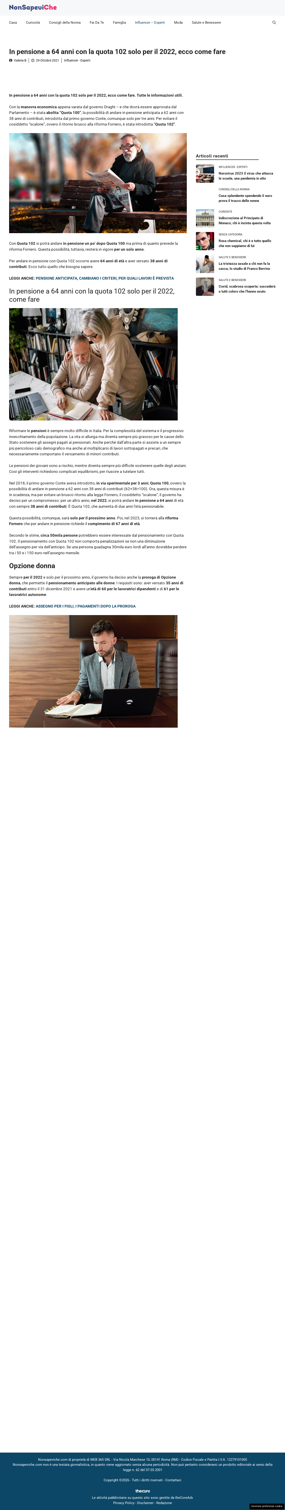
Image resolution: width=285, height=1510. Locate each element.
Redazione (164, 1503)
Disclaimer (145, 1503)
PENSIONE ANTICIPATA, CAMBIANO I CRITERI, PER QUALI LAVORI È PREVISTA (105, 278)
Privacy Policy (123, 1503)
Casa (13, 23)
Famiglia (119, 23)
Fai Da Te (97, 23)
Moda (178, 23)
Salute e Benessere (206, 23)
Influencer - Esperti (77, 60)
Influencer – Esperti (150, 23)
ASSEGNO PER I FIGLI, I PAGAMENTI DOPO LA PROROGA (86, 606)
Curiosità (33, 23)
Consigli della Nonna (65, 23)
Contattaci (173, 1480)
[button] (274, 22)
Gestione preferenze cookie (266, 1506)
